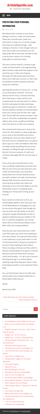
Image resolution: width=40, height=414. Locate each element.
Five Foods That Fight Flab (14, 391)
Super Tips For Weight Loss (14, 356)
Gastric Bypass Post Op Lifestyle (16, 383)
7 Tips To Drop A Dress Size (14, 402)
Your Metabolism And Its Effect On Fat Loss (20, 321)
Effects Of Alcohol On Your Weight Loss (18, 394)
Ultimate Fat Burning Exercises (15, 345)
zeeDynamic (26, 411)
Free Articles (9, 29)
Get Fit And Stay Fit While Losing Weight (19, 378)
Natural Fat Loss (10, 367)
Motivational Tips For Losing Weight (17, 372)
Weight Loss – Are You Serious (15, 335)
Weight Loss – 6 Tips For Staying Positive (19, 337)
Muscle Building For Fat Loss (15, 369)
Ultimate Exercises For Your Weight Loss (19, 348)
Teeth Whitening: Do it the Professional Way (18, 297)
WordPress (15, 411)
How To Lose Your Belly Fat (14, 375)
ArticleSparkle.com (20, 5)
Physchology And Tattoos (28, 300)
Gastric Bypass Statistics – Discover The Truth (21, 380)
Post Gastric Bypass (12, 364)
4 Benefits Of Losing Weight (14, 404)
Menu (8, 15)
